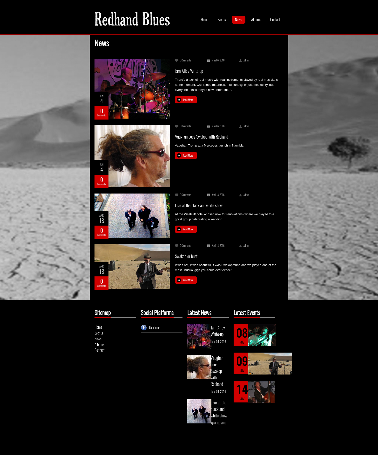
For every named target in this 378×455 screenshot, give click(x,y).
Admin (246, 60)
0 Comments (185, 60)
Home (204, 19)
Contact (275, 19)
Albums (256, 19)
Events (221, 19)
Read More (187, 100)
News (238, 19)
